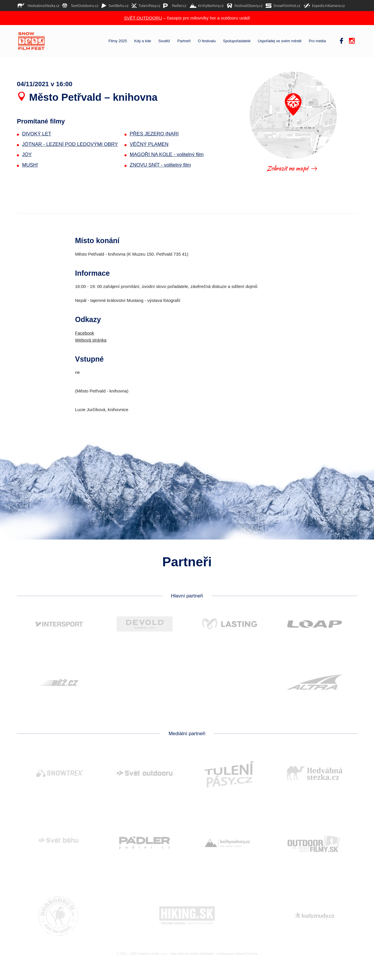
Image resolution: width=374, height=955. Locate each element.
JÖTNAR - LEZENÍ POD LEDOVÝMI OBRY (70, 144)
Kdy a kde (142, 41)
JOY (27, 154)
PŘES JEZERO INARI (154, 134)
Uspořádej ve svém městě (279, 41)
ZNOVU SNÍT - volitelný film (160, 165)
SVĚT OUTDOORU (143, 17)
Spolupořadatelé (237, 41)
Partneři (184, 41)
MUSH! (30, 165)
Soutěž (164, 41)
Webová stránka (90, 339)
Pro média (317, 41)
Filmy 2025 (117, 41)
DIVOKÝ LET (36, 134)
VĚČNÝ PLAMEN (149, 144)
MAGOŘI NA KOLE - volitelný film (167, 154)
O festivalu (207, 41)
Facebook (84, 332)
